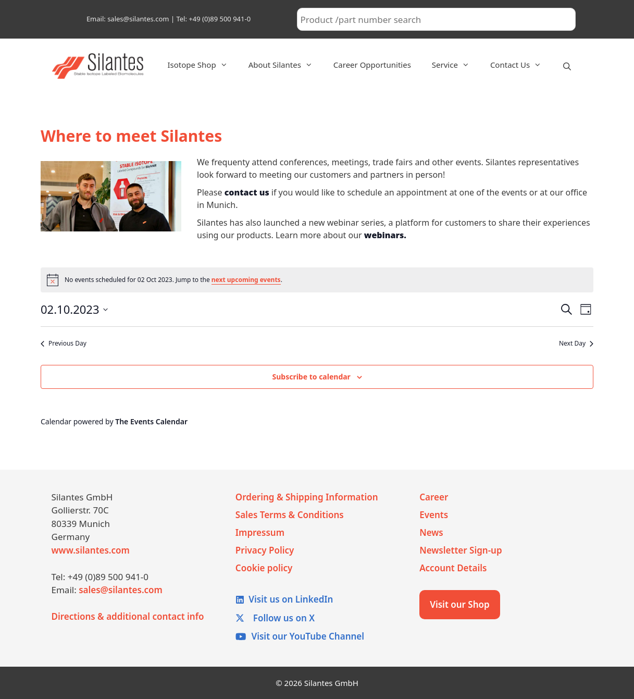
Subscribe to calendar (311, 377)
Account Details (453, 568)
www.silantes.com (91, 550)
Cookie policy (264, 568)
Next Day (576, 343)
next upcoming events (246, 279)
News (431, 532)
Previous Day (63, 343)
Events (433, 515)
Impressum (259, 532)
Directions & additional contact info (128, 616)
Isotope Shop (202, 64)
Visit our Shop (460, 604)
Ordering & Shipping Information (306, 497)
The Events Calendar (151, 421)
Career (433, 497)
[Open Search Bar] (567, 66)
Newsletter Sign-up (460, 550)
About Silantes (285, 64)
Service (456, 64)
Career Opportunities (372, 64)
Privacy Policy (264, 550)
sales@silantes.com (121, 590)
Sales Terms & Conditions (289, 515)
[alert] (317, 279)
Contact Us (521, 64)
